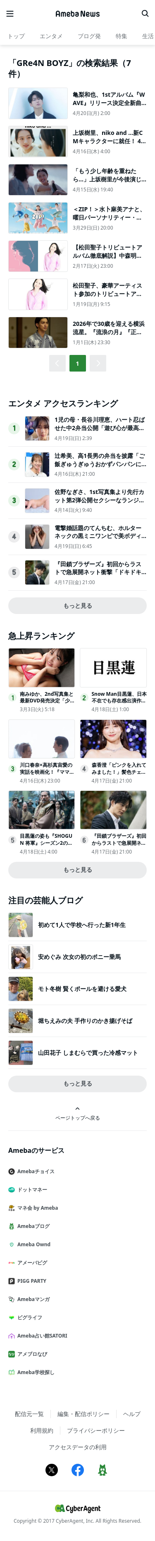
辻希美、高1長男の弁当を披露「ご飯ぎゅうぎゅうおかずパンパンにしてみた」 (100, 464)
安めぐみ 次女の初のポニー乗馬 (79, 957)
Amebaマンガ (32, 1299)
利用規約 (41, 1430)
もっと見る (77, 605)
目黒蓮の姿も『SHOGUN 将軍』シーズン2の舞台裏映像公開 (46, 843)
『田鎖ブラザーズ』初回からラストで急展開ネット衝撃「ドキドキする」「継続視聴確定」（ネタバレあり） (98, 576)
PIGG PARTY (30, 1280)
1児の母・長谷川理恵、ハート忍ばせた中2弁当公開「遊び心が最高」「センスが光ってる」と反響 (100, 428)
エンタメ (51, 36)
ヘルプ (132, 1414)
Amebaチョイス (34, 1171)
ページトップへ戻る (77, 1113)
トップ (16, 36)
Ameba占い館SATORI (41, 1335)
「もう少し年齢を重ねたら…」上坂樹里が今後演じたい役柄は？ (107, 179)
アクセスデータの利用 (78, 1447)
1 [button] (77, 363)
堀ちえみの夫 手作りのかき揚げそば (85, 1021)
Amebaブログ (32, 1226)
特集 (121, 36)
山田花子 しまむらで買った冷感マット (88, 1053)
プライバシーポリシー (96, 1430)
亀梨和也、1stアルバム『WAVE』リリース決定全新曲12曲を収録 (109, 103)
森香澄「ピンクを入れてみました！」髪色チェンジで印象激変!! (119, 772)
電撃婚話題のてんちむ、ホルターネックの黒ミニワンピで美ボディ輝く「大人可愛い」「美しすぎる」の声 (98, 540)
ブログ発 (89, 36)
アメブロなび (31, 1354)
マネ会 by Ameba (36, 1207)
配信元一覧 (29, 1414)
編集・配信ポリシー (83, 1414)
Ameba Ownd (32, 1244)
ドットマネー (31, 1189)
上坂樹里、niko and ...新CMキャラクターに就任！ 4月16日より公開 (110, 141)
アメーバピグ (31, 1262)
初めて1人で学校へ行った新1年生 (82, 925)
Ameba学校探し (34, 1372)
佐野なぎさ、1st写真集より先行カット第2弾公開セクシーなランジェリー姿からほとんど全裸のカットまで (100, 504)
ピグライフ (28, 1317)
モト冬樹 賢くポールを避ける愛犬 (82, 989)
